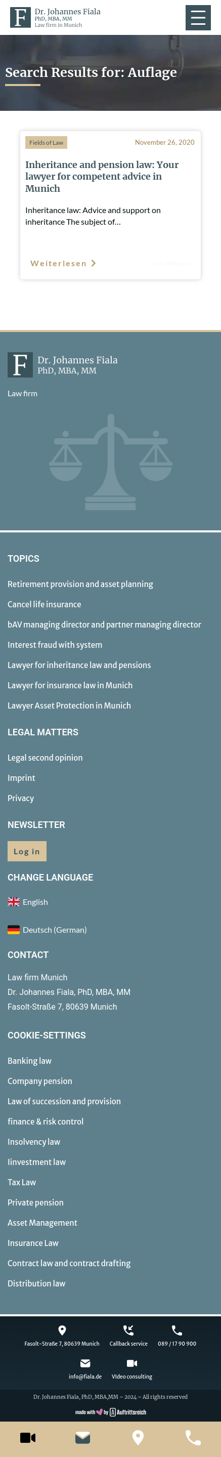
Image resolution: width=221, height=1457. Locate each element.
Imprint (21, 778)
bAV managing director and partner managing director (104, 625)
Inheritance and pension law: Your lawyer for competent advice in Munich (102, 176)
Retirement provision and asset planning (80, 584)
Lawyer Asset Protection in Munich (69, 706)
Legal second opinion (45, 758)
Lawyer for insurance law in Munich (70, 685)
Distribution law (36, 1283)
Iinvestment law (37, 1162)
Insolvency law (34, 1142)
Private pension (36, 1203)
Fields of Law (46, 142)
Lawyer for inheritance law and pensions (79, 665)
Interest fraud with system (55, 645)
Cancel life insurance (44, 604)
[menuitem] (110, 930)
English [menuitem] (35, 901)
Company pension (40, 1081)
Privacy (21, 798)
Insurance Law (33, 1243)
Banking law (30, 1061)
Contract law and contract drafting (69, 1263)
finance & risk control (45, 1122)
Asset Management (42, 1223)
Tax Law (22, 1182)
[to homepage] (55, 17)
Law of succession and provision (64, 1101)
